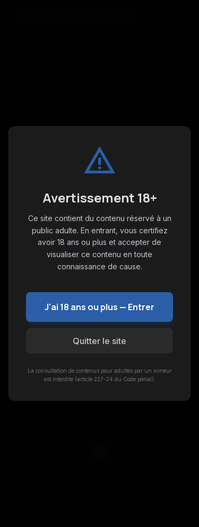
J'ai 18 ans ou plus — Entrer (99, 307)
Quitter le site (99, 341)
